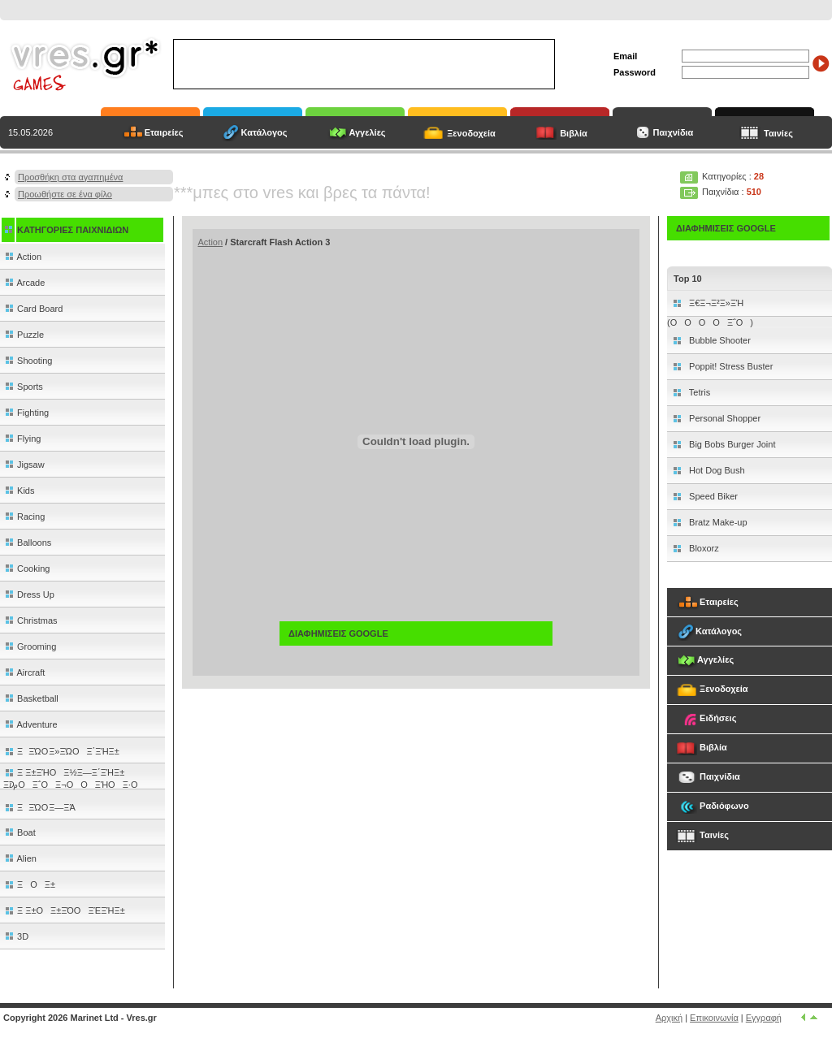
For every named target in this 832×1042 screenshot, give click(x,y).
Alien (20, 858)
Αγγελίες (367, 132)
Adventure (30, 724)
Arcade (24, 283)
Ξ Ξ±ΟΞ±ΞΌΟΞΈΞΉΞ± (64, 910)
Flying (22, 438)
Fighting (26, 412)
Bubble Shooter (719, 340)
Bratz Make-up (717, 522)
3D (15, 936)
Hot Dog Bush (716, 470)
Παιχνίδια (672, 132)
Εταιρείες (164, 132)
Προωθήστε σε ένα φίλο (65, 194)
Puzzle (23, 334)
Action (22, 257)
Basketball (30, 698)
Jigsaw (24, 464)
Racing (24, 516)
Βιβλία (573, 133)
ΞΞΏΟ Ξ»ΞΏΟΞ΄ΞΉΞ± (61, 751)
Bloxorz (703, 548)
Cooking (26, 568)
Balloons (27, 542)
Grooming (29, 646)
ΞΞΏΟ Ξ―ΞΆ (39, 807)
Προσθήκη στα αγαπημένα (70, 177)
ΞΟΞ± (29, 884)
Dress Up (28, 594)
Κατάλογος (263, 132)
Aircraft (24, 672)
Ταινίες (778, 133)
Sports (23, 386)
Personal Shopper (723, 418)
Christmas (30, 620)
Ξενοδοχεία (471, 133)
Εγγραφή (764, 1018)
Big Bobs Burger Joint (731, 444)
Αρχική (669, 1018)
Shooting (27, 360)
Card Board (33, 308)
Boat (19, 832)
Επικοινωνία (714, 1018)
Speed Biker (712, 496)
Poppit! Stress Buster (730, 366)
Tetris (698, 392)
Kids (18, 490)
